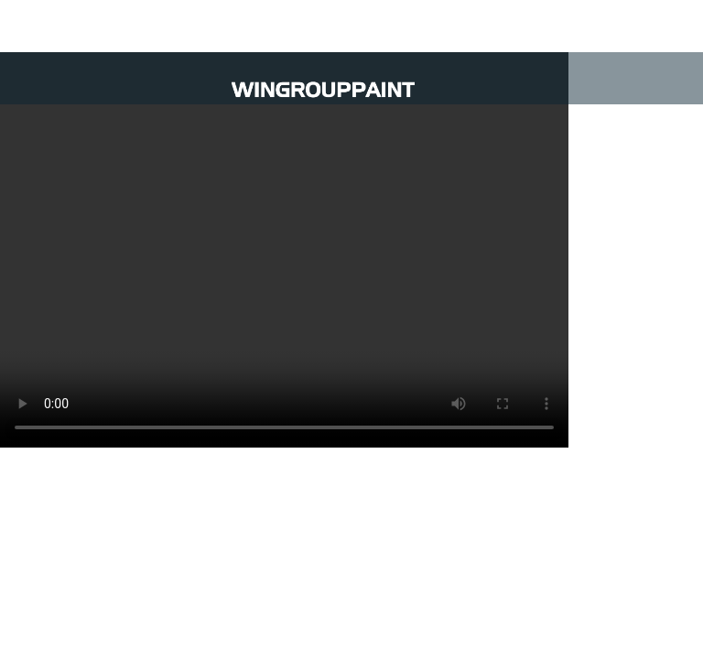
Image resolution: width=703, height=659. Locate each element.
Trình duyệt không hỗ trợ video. (284, 250)
